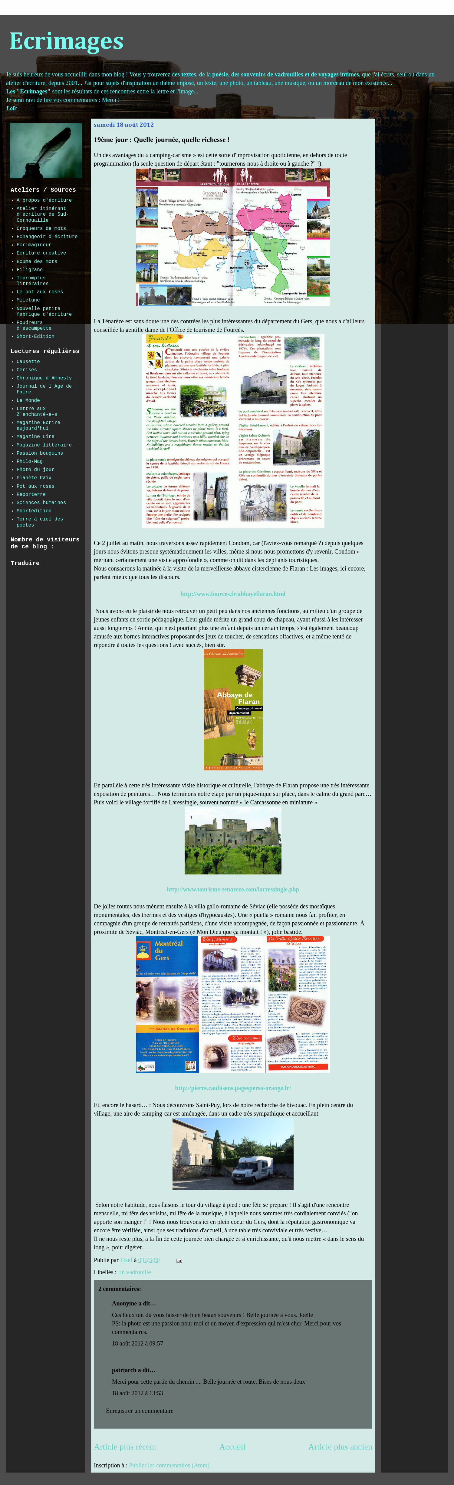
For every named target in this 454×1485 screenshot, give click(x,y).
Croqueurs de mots (41, 228)
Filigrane (30, 270)
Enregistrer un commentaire (139, 1410)
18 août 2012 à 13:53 (137, 1393)
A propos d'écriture (44, 200)
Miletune (28, 300)
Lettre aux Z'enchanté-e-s (37, 411)
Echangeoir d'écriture (47, 237)
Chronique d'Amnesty (44, 378)
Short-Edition (35, 336)
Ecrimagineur (34, 245)
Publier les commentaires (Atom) (169, 1465)
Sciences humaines (41, 503)
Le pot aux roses (40, 292)
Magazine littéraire (44, 445)
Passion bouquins (40, 453)
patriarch (124, 1370)
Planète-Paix (34, 478)
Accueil (232, 1446)
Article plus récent (125, 1446)
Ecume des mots (37, 261)
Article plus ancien (340, 1446)
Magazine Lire (35, 436)
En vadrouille (134, 1272)
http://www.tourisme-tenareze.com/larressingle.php (233, 889)
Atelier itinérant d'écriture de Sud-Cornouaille (43, 214)
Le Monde (28, 400)
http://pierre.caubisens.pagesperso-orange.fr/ (233, 1088)
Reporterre (31, 494)
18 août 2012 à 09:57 (137, 1343)
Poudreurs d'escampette (34, 325)
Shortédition (34, 511)
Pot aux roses (35, 486)
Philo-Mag (30, 461)
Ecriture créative (41, 253)
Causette (28, 362)
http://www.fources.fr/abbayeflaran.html (233, 594)
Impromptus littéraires (33, 281)
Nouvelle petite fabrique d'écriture (44, 311)
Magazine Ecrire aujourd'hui (38, 425)
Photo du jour (35, 470)
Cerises (27, 370)
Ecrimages (66, 42)
